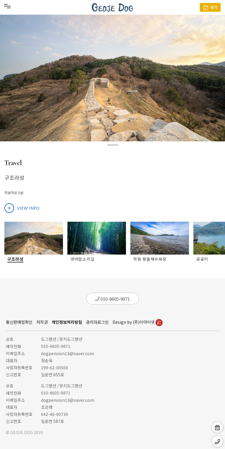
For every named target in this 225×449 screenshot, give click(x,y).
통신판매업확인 (19, 322)
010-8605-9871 (112, 299)
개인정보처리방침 (67, 322)
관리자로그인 (97, 322)
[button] (112, 145)
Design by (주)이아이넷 (137, 322)
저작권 (42, 322)
